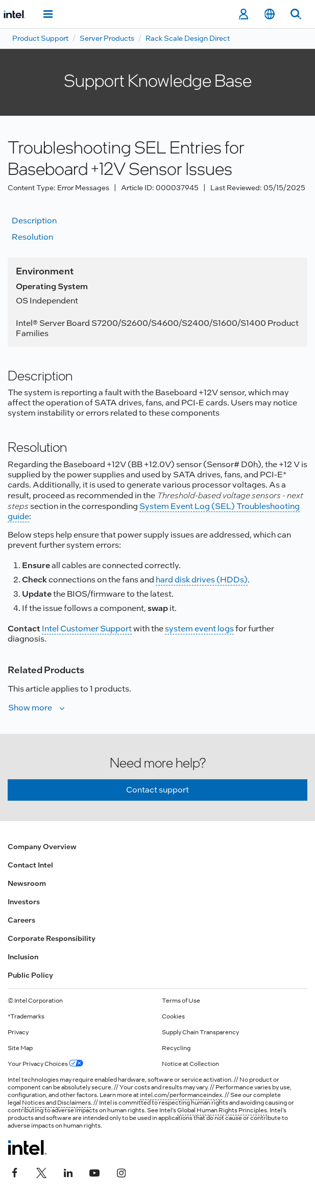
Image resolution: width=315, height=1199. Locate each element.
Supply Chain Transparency (200, 1032)
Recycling (176, 1048)
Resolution (32, 237)
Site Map (20, 1048)
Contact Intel (30, 865)
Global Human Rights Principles (222, 1110)
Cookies (173, 1016)
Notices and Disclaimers (56, 1103)
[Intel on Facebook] (15, 1172)
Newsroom (27, 883)
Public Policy (30, 975)
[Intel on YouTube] (94, 1172)
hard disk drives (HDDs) (202, 579)
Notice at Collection (190, 1064)
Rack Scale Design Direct (188, 38)
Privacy (18, 1032)
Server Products (107, 38)
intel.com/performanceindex (181, 1095)
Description (34, 220)
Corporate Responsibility (51, 938)
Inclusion (23, 956)
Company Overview (42, 846)
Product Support (40, 38)
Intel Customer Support (87, 628)
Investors (24, 901)
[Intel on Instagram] (121, 1172)
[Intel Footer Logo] (27, 1147)
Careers (21, 920)
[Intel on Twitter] (41, 1172)
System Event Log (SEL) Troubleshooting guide (154, 511)
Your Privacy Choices (45, 1064)
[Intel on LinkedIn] (68, 1172)
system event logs (199, 628)
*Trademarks (26, 1016)
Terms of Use (181, 1001)
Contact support (157, 789)
